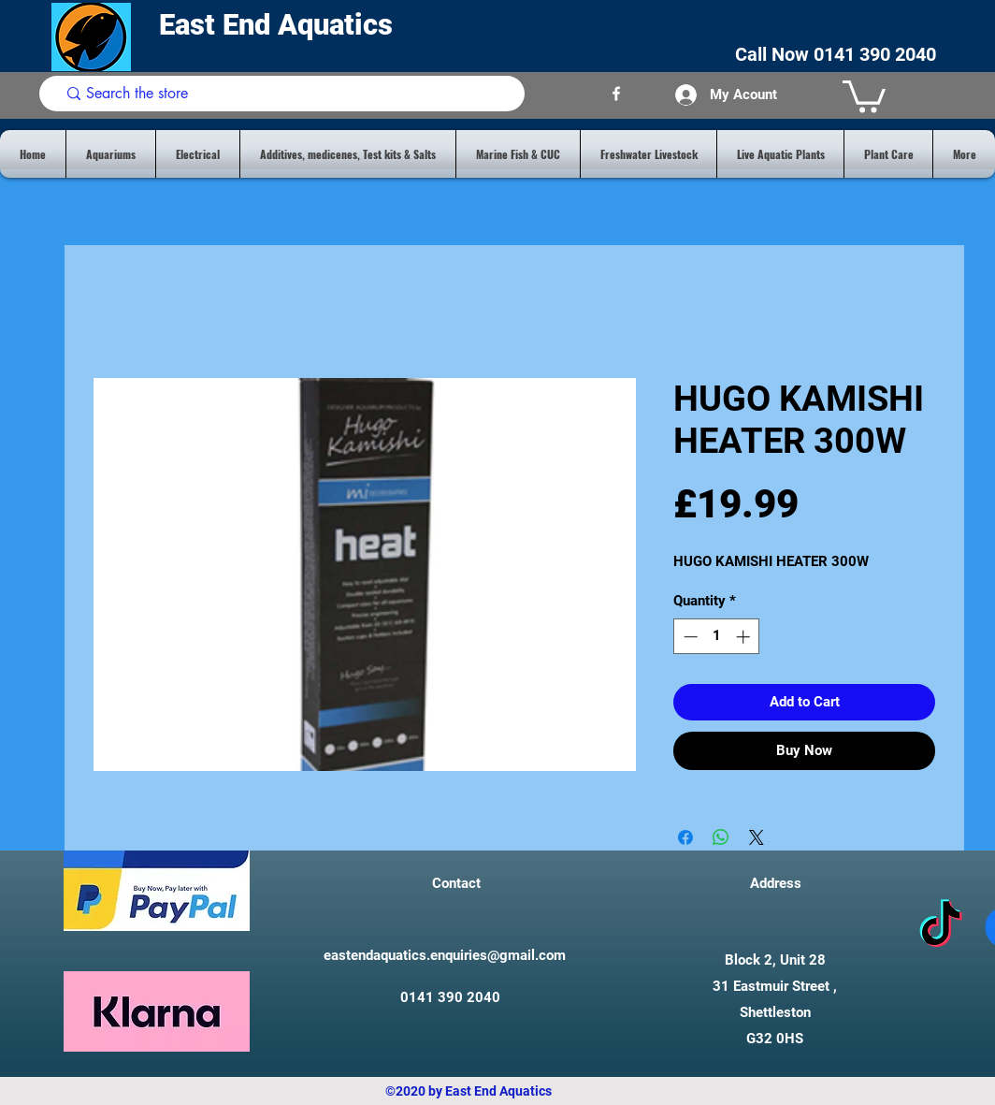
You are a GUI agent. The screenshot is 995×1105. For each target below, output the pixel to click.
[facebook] (616, 93)
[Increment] (744, 636)
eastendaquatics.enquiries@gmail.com (445, 955)
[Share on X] (756, 837)
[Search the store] (285, 93)
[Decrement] (688, 636)
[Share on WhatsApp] (721, 837)
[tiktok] (941, 927)
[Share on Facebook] (685, 837)
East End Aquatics (279, 24)
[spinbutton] (716, 636)
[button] (864, 95)
